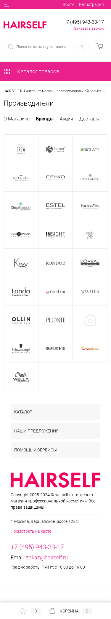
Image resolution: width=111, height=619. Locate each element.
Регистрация (91, 4)
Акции (66, 119)
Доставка (90, 119)
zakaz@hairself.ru (47, 557)
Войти (69, 4)
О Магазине (17, 119)
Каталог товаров (31, 71)
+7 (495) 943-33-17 (84, 22)
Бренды (45, 119)
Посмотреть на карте (31, 531)
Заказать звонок (89, 28)
